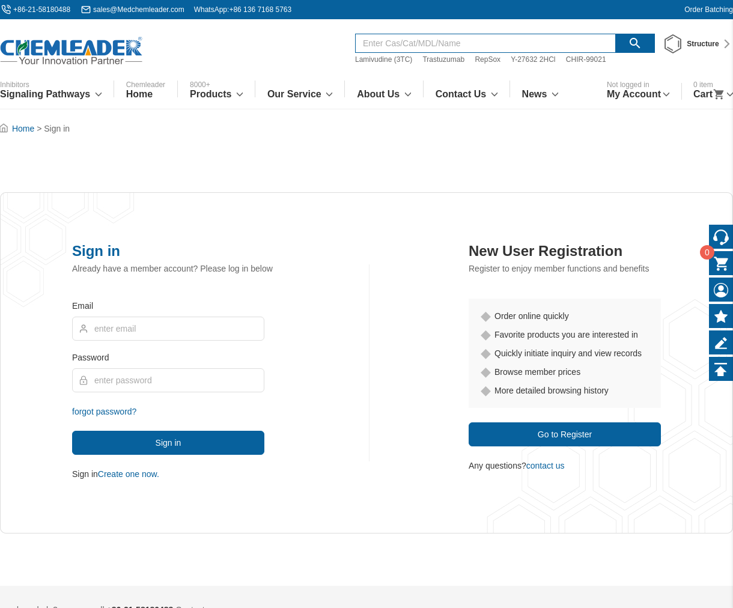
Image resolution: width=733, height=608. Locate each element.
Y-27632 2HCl (533, 59)
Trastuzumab (443, 59)
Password (90, 357)
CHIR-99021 (586, 59)
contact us (545, 465)
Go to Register (565, 434)
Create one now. (128, 474)
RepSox (487, 59)
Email (82, 306)
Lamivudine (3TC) (383, 59)
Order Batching (708, 9)
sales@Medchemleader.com (138, 9)
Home (23, 128)
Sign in (168, 443)
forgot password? (104, 411)
